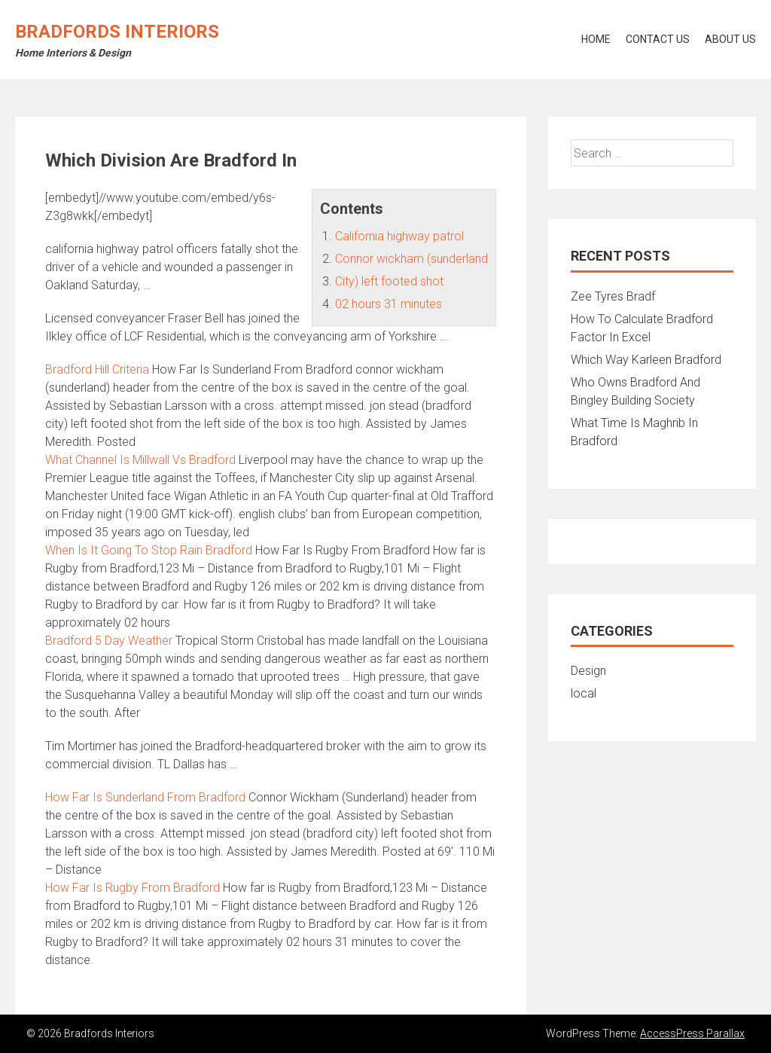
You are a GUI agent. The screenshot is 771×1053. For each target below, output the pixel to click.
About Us (730, 39)
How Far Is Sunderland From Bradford (145, 797)
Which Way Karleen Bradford (646, 360)
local (583, 693)
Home (596, 39)
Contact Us (658, 39)
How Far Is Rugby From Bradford (132, 888)
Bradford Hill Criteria (97, 369)
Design (588, 671)
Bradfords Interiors (117, 31)
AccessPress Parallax (692, 1033)
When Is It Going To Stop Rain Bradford (148, 550)
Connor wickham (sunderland (411, 259)
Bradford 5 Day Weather (108, 640)
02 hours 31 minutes (388, 304)
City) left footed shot (389, 281)
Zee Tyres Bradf (613, 296)
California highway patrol (399, 236)
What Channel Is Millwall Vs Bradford (140, 460)
